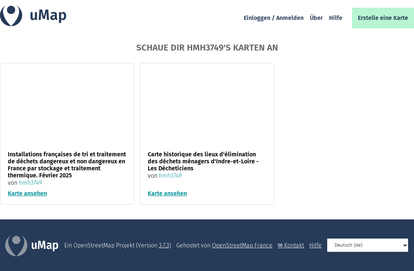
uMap (48, 15)
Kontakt (294, 245)
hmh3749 (30, 182)
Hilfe (335, 17)
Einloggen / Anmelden (274, 17)
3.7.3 (164, 245)
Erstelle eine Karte (383, 17)
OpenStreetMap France (242, 245)
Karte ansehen (27, 193)
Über (316, 17)
